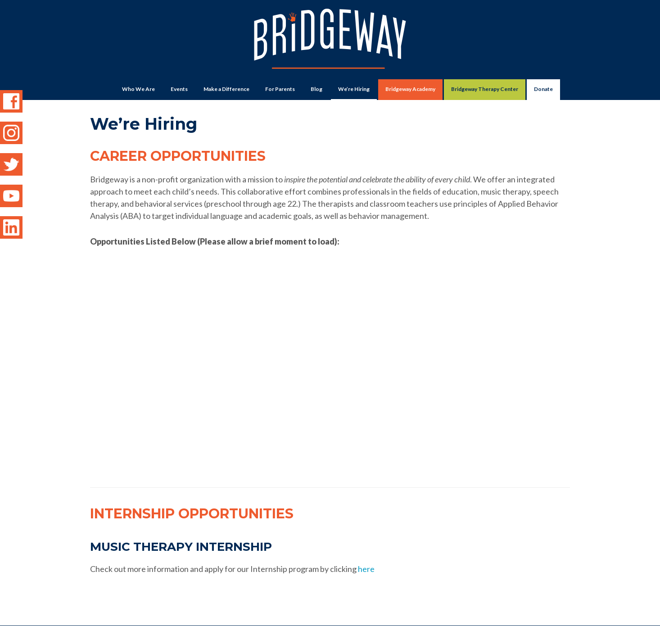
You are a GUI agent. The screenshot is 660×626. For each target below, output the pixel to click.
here (366, 541)
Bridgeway (330, 43)
